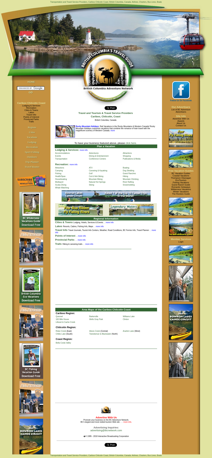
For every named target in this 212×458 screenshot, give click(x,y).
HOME (31, 82)
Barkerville (93, 316)
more (112, 131)
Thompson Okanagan (181, 178)
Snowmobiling (129, 185)
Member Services (181, 239)
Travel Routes (32, 166)
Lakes (31, 112)
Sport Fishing (32, 152)
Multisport (59, 182)
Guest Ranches (129, 173)
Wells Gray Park (96, 319)
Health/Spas (60, 176)
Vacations (32, 137)
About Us (181, 123)
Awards (180, 121)
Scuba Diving (60, 185)
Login (180, 242)
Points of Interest (31, 117)
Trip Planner (32, 161)
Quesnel (59, 316)
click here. (131, 143)
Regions (32, 127)
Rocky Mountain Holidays (87, 126)
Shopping (127, 156)
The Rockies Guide (181, 194)
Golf (90, 173)
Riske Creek (61, 331)
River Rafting (128, 182)
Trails (31, 121)
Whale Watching (62, 188)
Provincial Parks (31, 119)
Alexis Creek (94, 331)
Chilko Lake (61, 334)
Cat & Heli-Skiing (96, 176)
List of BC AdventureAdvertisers (180, 110)
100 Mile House (62, 319)
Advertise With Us (181, 119)
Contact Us (181, 125)
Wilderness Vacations (181, 189)
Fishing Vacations (181, 182)
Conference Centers (97, 159)
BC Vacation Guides (181, 173)
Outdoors (32, 157)
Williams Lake (129, 316)
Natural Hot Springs (97, 182)
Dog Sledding (128, 171)
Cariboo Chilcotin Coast (31, 103)
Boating (126, 168)
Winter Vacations (181, 191)
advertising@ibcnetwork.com (106, 430)
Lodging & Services (31, 105)
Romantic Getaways (181, 187)
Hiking (125, 176)
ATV (91, 168)
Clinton (126, 319)
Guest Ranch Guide (181, 185)
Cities (32, 132)
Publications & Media (132, 159)
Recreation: (62, 164)
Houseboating (61, 179)
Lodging (32, 142)
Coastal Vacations (181, 176)
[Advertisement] (106, 277)
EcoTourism (180, 180)
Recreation (31, 108)
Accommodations (62, 153)
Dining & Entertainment (99, 156)
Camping (59, 171)
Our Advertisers (181, 107)
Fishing (58, 173)
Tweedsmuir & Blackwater (100, 334)
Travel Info (31, 115)
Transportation (61, 159)
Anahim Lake (128, 331)
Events (58, 156)
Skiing (91, 185)
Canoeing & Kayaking (98, 171)
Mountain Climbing (131, 179)
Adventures (94, 153)
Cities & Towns (31, 110)
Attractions (127, 153)
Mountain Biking (95, 179)
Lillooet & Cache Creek (65, 322)
